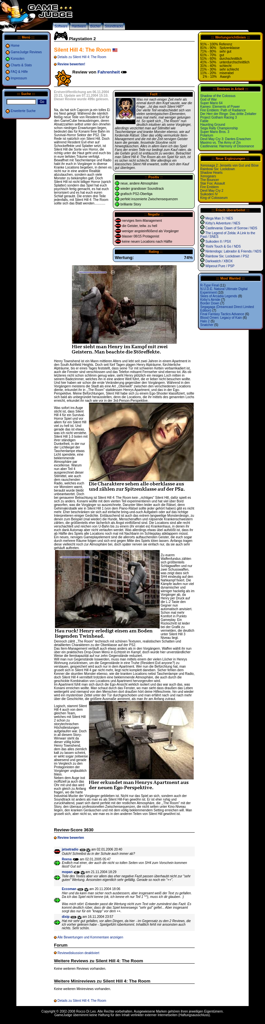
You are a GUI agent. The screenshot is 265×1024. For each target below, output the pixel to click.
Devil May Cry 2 (211, 190)
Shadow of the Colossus (218, 96)
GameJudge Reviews (26, 52)
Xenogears (208, 176)
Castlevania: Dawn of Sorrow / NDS (231, 228)
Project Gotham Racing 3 (218, 117)
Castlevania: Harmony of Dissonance (227, 146)
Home (15, 45)
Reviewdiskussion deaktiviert (78, 953)
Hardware (79, 26)
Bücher (95, 26)
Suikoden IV (209, 194)
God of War (208, 99)
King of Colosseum (214, 198)
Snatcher (206, 325)
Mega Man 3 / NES (219, 218)
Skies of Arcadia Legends (218, 296)
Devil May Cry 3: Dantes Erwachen (225, 139)
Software (61, 26)
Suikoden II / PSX (218, 241)
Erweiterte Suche (23, 111)
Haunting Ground (212, 124)
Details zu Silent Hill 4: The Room (82, 57)
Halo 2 (205, 321)
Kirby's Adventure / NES (222, 223)
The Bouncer (209, 180)
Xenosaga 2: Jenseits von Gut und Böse (229, 165)
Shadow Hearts (211, 172)
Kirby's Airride (210, 299)
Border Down (209, 303)
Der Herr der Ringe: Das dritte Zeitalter (228, 114)
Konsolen (18, 58)
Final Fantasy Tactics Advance (222, 314)
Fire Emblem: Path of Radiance (223, 110)
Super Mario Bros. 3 (214, 132)
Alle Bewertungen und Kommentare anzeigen (90, 937)
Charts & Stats (21, 65)
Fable (204, 121)
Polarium (206, 135)
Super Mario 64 (211, 103)
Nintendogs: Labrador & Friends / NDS (233, 251)
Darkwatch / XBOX (219, 261)
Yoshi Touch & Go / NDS (223, 246)
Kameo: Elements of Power (220, 106)
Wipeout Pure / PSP (220, 266)
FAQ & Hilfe (19, 71)
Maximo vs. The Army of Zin (220, 142)
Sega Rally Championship (219, 128)
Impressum (19, 78)
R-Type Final (209, 285)
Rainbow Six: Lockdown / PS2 (227, 256)
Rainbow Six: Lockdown (217, 169)
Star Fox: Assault (212, 183)
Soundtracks (114, 26)
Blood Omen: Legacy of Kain (221, 317)
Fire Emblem (209, 187)
